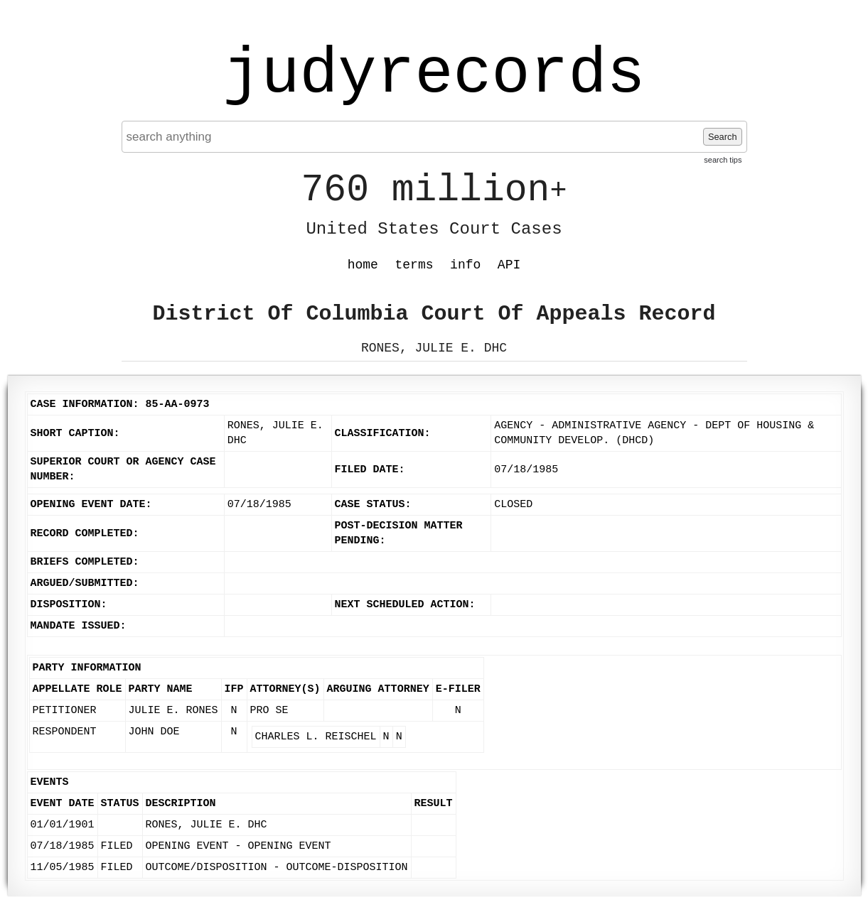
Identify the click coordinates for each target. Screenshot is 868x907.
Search (722, 136)
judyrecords (434, 75)
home (363, 265)
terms (414, 265)
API (509, 265)
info (465, 265)
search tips (722, 160)
